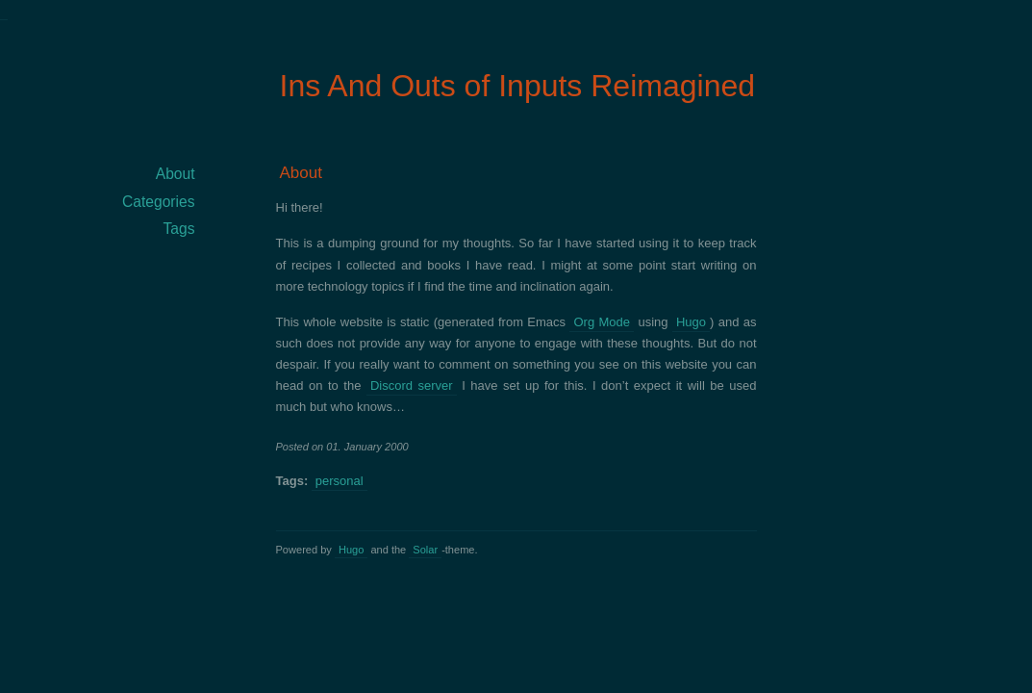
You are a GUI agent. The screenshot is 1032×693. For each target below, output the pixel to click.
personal (339, 481)
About (301, 173)
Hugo (691, 322)
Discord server (411, 385)
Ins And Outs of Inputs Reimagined (518, 85)
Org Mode (601, 322)
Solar (425, 549)
